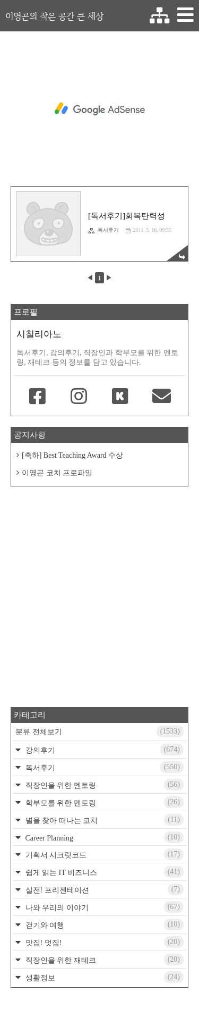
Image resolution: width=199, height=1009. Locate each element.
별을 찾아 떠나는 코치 (103, 820)
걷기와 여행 (103, 924)
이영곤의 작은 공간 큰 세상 (54, 16)
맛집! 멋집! (103, 942)
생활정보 (103, 977)
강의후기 (103, 749)
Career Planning (103, 837)
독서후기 (103, 230)
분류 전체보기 (99, 731)
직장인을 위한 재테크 (103, 959)
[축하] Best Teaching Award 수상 (72, 455)
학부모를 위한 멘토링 (103, 802)
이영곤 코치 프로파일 (57, 473)
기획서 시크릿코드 (103, 854)
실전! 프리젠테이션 (103, 889)
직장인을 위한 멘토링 (103, 785)
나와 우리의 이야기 (103, 907)
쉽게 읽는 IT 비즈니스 (103, 872)
